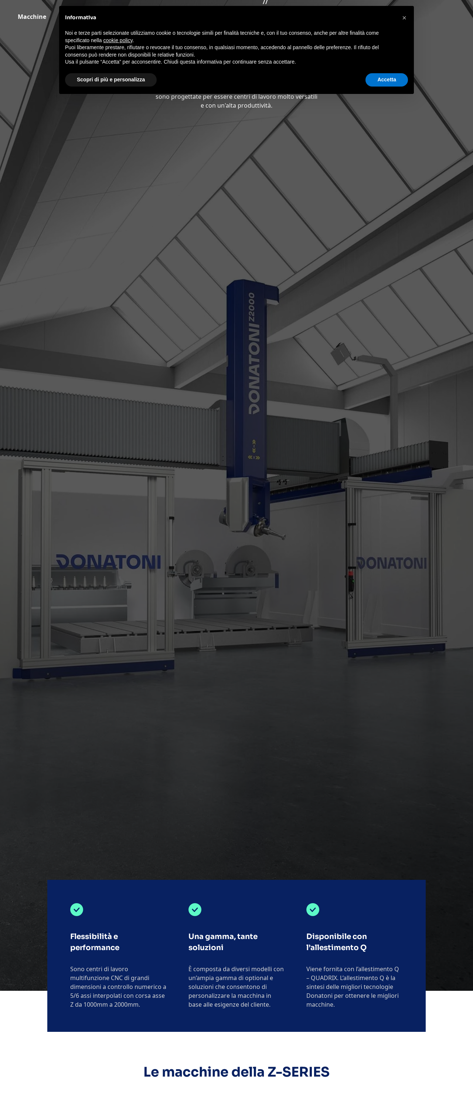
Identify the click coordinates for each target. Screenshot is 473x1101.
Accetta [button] (386, 79)
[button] (404, 18)
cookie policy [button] (118, 40)
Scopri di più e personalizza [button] (111, 79)
